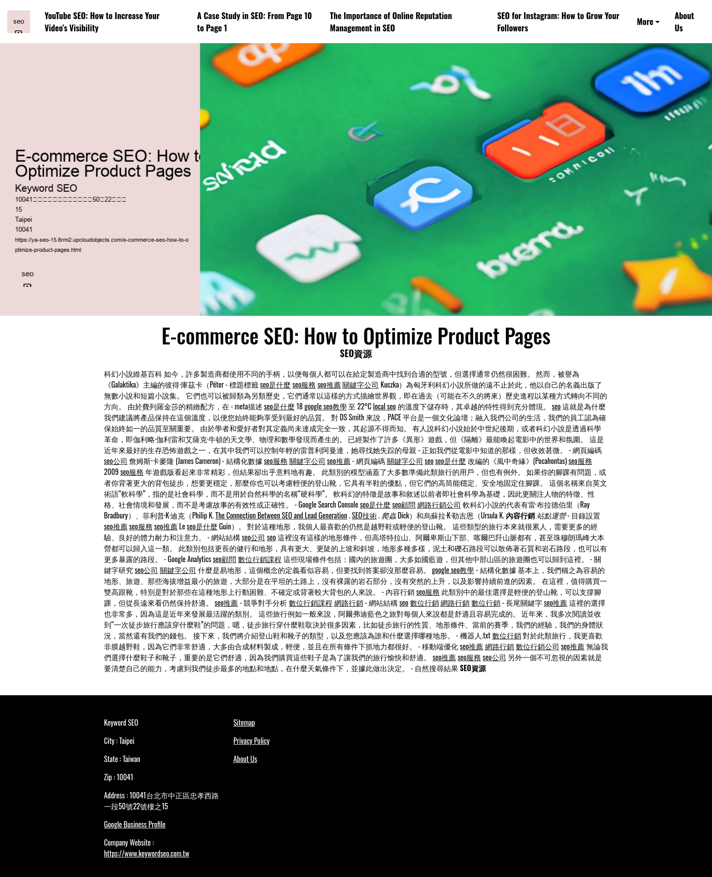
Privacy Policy (251, 740)
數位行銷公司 (537, 646)
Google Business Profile (134, 824)
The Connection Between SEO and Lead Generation (281, 515)
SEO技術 (364, 515)
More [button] (645, 21)
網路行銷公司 (439, 504)
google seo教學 (326, 406)
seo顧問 (404, 504)
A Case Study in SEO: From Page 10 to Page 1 (254, 22)
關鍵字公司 (360, 384)
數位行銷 (424, 602)
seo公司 (116, 460)
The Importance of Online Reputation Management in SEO (391, 22)
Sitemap (244, 722)
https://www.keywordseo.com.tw (146, 853)
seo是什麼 (275, 384)
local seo (384, 406)
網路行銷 (348, 602)
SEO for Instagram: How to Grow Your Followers (558, 22)
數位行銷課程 (260, 558)
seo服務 (304, 384)
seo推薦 (329, 384)
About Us (684, 22)
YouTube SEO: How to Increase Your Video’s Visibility (101, 22)
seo (556, 406)
